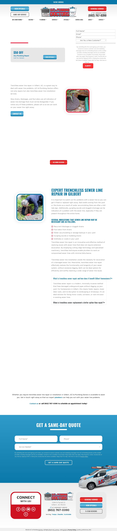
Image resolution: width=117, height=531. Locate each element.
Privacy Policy (93, 62)
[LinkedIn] (31, 509)
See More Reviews (58, 162)
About (90, 20)
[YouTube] (26, 509)
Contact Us (17, 113)
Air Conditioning (17, 20)
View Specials (50, 57)
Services (54, 20)
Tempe (54, 514)
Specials (66, 20)
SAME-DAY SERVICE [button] (19, 14)
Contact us (34, 403)
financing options (76, 371)
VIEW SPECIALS (20, 8)
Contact (101, 20)
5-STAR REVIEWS (91, 510)
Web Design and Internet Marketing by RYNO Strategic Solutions (58, 529)
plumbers (58, 397)
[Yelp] (36, 509)
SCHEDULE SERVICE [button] (97, 8)
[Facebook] (16, 509)
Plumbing (42, 20)
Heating (31, 20)
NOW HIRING (58, 2)
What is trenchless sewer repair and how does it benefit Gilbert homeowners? (79, 278)
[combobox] (91, 40)
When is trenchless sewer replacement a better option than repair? (78, 302)
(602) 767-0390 (97, 15)
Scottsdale (67, 514)
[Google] (21, 509)
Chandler (60, 514)
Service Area (79, 20)
